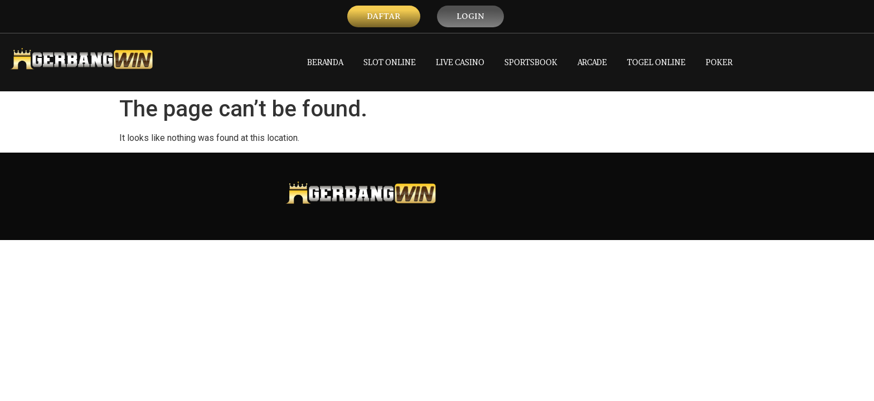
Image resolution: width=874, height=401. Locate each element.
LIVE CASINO (460, 62)
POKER (719, 62)
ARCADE (592, 62)
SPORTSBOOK (530, 62)
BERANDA (325, 62)
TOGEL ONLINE (656, 62)
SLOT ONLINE (389, 62)
